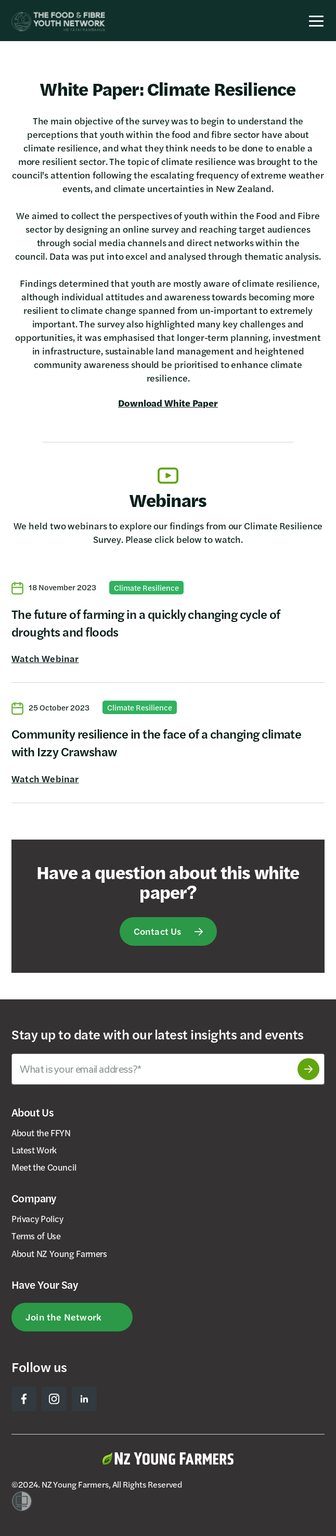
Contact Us (158, 930)
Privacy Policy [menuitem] (37, 1218)
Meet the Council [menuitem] (43, 1167)
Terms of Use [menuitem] (35, 1235)
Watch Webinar (45, 658)
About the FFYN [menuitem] (41, 1132)
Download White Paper (168, 402)
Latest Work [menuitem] (34, 1150)
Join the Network (63, 1316)
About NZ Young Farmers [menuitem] (59, 1253)
